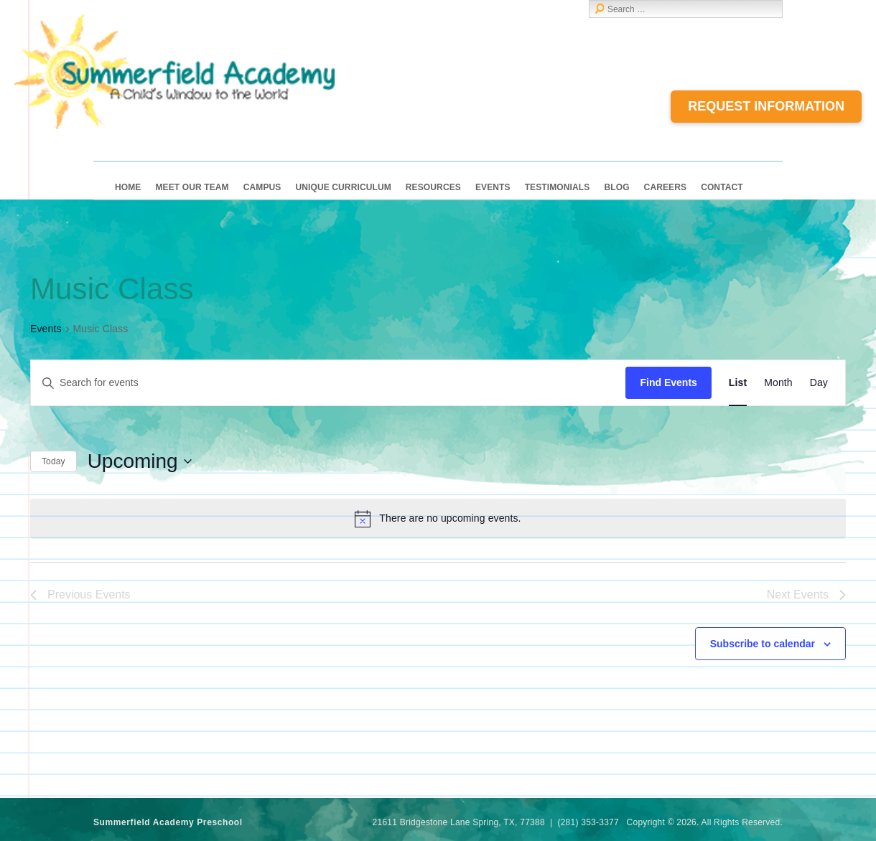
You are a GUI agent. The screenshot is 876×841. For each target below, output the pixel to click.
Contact (722, 187)
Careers (665, 187)
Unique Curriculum (343, 187)
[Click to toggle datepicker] (140, 461)
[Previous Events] (38, 437)
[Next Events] (66, 437)
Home (128, 187)
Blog (616, 187)
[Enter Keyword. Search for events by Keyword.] (328, 382)
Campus (262, 187)
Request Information (766, 106)
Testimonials (557, 187)
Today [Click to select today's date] (53, 461)
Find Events (668, 382)
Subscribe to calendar (762, 643)
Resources (433, 187)
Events (493, 187)
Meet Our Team (191, 187)
